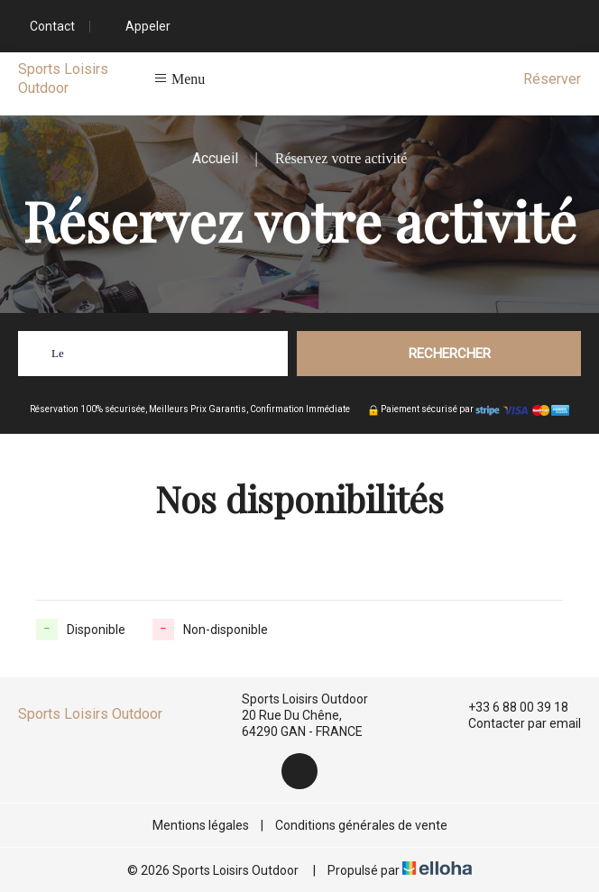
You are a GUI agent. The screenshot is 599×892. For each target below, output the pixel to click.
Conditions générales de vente (361, 825)
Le (57, 353)
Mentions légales (200, 825)
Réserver (552, 78)
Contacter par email (514, 723)
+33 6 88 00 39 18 (507, 707)
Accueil (215, 158)
